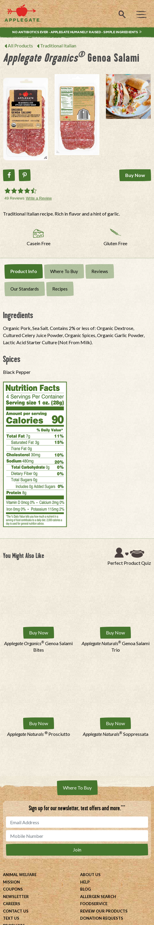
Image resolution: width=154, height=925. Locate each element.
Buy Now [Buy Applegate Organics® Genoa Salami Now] (135, 175)
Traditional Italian (58, 45)
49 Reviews (14, 198)
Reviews (99, 271)
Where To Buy (64, 271)
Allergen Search (98, 896)
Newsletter (16, 896)
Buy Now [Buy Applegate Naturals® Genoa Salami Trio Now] (115, 632)
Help (85, 882)
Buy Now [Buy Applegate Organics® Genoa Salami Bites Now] (38, 632)
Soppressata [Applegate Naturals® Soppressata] (115, 734)
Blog (85, 889)
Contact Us (15, 911)
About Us (90, 874)
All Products (20, 45)
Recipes (60, 288)
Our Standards (24, 288)
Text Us (11, 918)
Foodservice (93, 903)
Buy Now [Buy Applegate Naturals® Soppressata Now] (115, 723)
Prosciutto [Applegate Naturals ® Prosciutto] (38, 734)
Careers (11, 903)
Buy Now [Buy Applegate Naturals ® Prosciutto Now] (38, 723)
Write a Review (39, 198)
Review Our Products (104, 911)
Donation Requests (101, 918)
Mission (11, 882)
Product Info (23, 271)
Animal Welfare (19, 874)
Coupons (13, 889)
